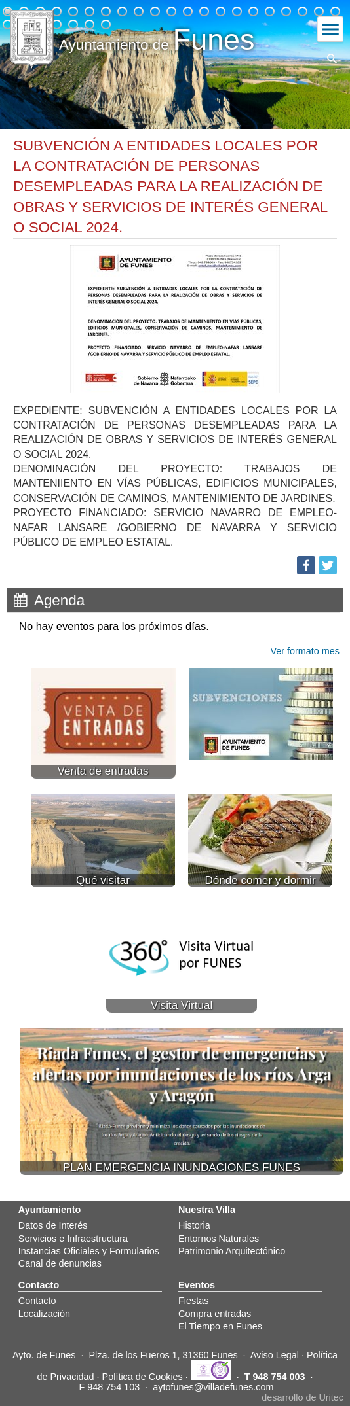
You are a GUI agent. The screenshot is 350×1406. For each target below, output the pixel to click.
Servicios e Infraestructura (73, 1238)
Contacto (37, 1300)
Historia (194, 1225)
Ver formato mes (305, 651)
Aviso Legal (274, 1355)
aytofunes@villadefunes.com (213, 1387)
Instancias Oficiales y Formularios (88, 1251)
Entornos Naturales (218, 1238)
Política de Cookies (142, 1376)
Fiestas (193, 1300)
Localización (44, 1314)
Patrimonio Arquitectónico (231, 1251)
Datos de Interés (53, 1225)
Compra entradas (214, 1314)
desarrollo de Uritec (302, 1397)
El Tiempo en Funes (220, 1326)
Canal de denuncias (60, 1263)
